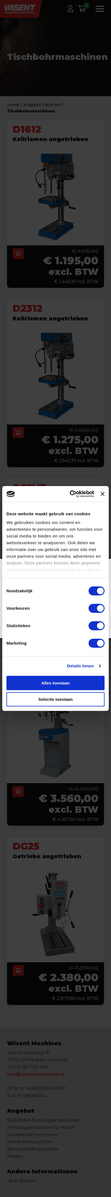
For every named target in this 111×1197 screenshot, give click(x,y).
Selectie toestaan (55, 699)
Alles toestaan (55, 683)
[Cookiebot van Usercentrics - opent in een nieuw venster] (71, 494)
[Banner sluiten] (103, 494)
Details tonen (80, 665)
